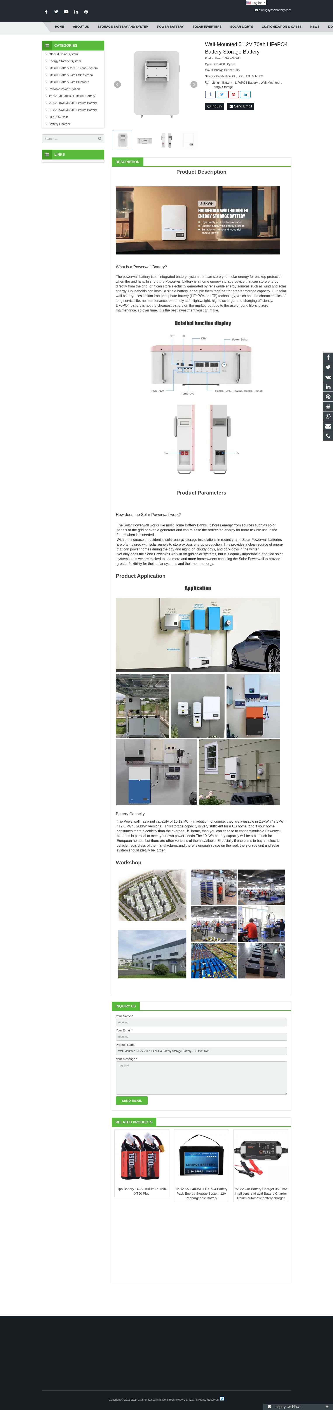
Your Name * (124, 1037)
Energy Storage (222, 108)
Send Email (241, 128)
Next (193, 105)
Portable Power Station (64, 110)
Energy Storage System (65, 82)
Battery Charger (59, 145)
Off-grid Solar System (63, 75)
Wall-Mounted (270, 104)
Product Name (125, 1067)
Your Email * (124, 1052)
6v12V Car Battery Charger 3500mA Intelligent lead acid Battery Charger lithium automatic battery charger (261, 1220)
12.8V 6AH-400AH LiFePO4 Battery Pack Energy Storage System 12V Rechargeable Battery (201, 1220)
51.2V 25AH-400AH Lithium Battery (73, 131)
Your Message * (126, 1082)
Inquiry (214, 128)
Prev (117, 105)
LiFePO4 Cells (58, 138)
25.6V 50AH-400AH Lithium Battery (73, 124)
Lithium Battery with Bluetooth (69, 103)
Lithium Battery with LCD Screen (71, 96)
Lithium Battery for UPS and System (73, 89)
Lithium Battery (222, 104)
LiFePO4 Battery (246, 104)
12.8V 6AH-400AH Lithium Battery (72, 117)
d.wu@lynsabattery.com (275, 10)
